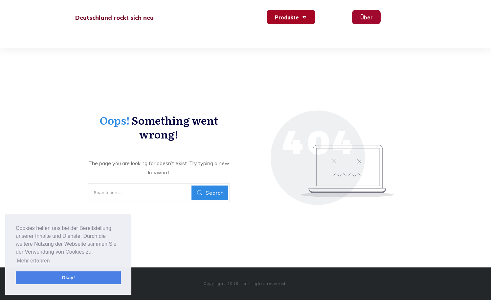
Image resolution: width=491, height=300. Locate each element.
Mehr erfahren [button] (33, 260)
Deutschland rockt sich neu (114, 17)
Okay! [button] (68, 277)
